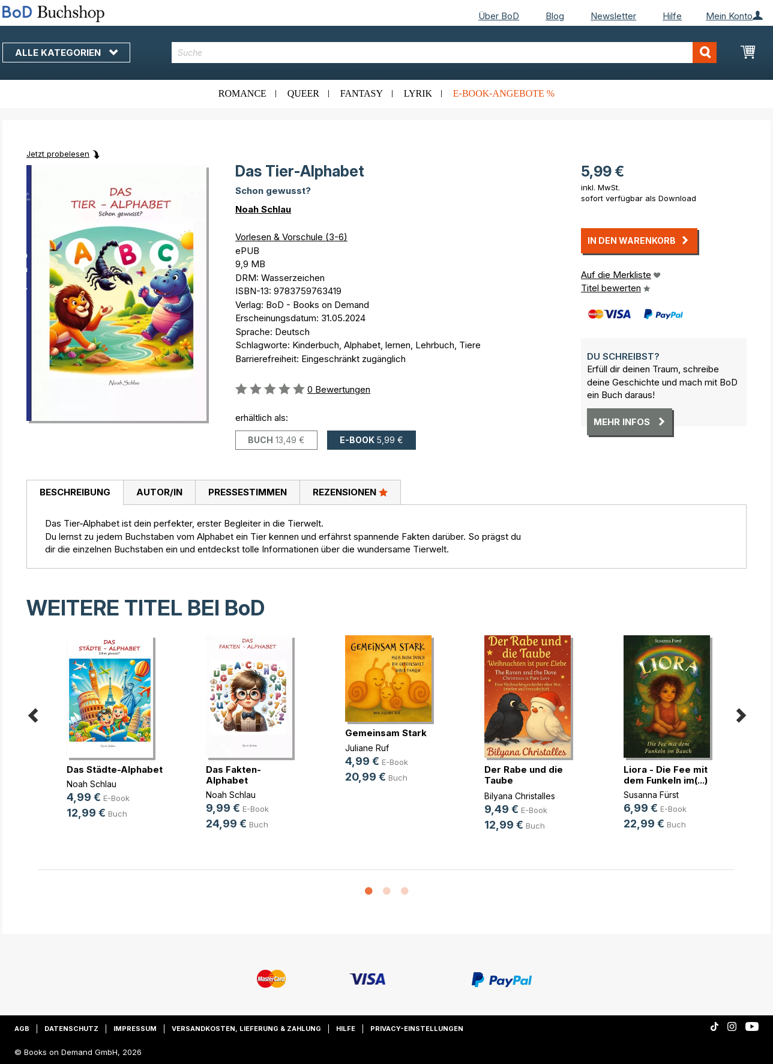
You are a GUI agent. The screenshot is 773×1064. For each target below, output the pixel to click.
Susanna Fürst (651, 795)
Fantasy (361, 93)
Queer (303, 93)
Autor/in (159, 492)
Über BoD (498, 16)
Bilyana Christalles (519, 796)
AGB (21, 1028)
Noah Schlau (263, 209)
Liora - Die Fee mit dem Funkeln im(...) (666, 775)
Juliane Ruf (367, 748)
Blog (555, 16)
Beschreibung (75, 492)
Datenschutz (71, 1028)
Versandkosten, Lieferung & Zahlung (246, 1028)
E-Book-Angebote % (504, 93)
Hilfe (672, 16)
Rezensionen (350, 491)
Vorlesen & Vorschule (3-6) (291, 237)
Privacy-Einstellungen (416, 1028)
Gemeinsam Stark (386, 733)
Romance (242, 93)
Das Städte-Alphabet (115, 769)
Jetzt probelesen (57, 154)
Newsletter (613, 16)
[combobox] (444, 52)
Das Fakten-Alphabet (233, 775)
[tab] (74, 493)
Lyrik (418, 93)
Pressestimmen (247, 492)
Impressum (135, 1028)
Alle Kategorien (66, 52)
